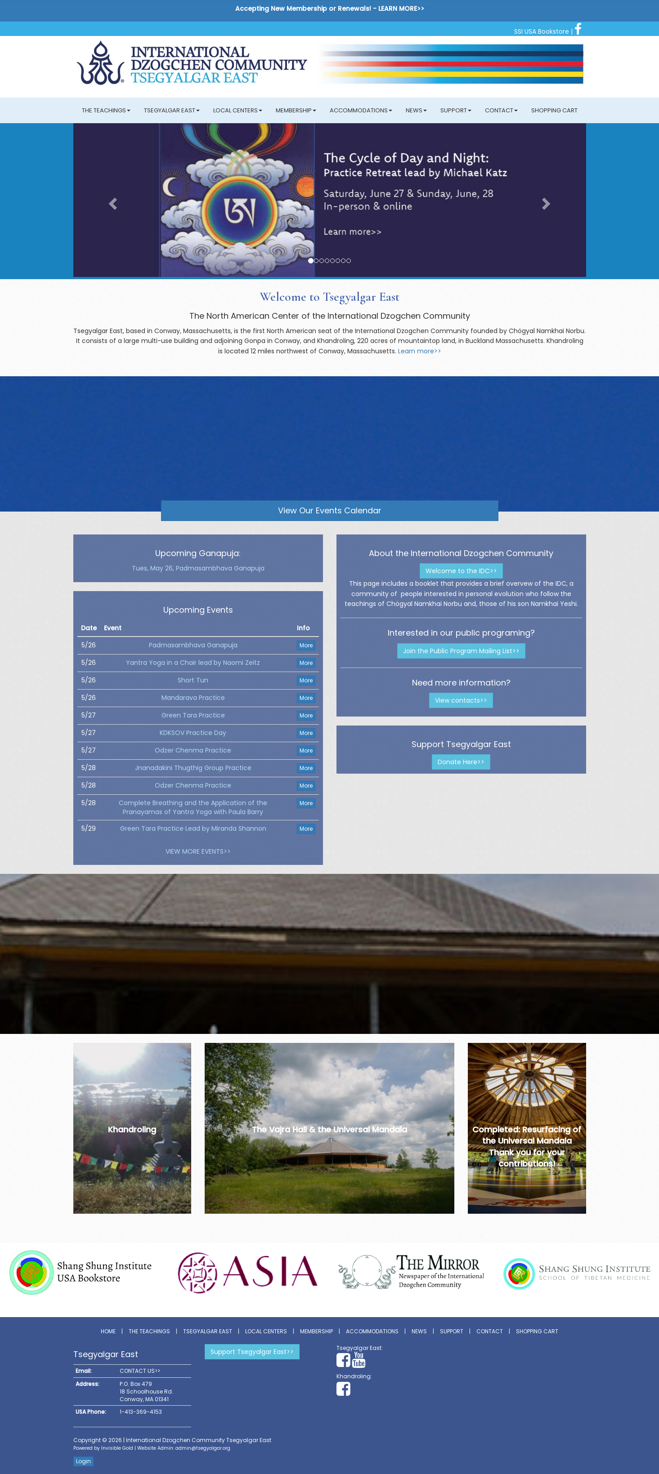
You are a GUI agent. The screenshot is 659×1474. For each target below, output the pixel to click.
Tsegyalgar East (172, 110)
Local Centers (237, 110)
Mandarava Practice (193, 697)
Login (83, 1461)
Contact (501, 110)
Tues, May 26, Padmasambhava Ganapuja (198, 568)
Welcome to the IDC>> (461, 570)
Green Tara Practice (193, 715)
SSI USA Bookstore (541, 31)
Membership (296, 110)
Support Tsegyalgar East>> (252, 1351)
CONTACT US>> (140, 1371)
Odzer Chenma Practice (193, 750)
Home (108, 1331)
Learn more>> (419, 351)
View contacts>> (461, 700)
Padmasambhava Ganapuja (193, 645)
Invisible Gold (117, 1448)
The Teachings (106, 110)
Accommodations (361, 110)
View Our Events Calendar (329, 510)
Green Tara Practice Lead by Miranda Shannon (193, 828)
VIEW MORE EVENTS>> (198, 851)
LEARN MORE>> (401, 8)
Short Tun (193, 680)
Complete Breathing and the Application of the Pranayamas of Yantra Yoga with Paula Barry (193, 807)
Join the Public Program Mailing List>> (461, 650)
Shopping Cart (554, 110)
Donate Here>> (461, 761)
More (306, 645)
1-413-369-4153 (141, 1412)
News (416, 110)
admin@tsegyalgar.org (202, 1448)
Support (455, 110)
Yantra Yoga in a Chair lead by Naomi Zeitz (193, 662)
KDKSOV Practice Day (193, 732)
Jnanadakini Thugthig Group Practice (193, 767)
